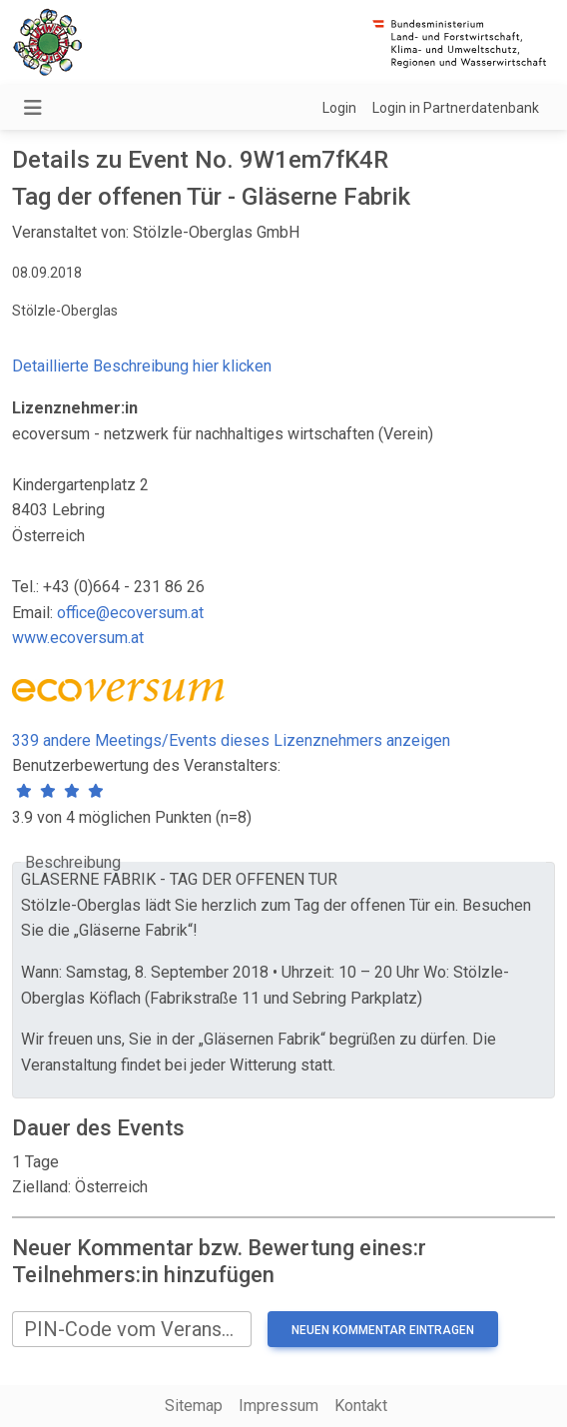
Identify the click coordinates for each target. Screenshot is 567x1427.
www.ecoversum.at (78, 637)
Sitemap (194, 1405)
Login (339, 108)
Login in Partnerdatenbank (455, 108)
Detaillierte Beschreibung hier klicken (142, 366)
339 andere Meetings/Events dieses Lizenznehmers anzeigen (231, 740)
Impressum (278, 1405)
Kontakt (360, 1405)
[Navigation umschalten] (33, 108)
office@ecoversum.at (130, 612)
